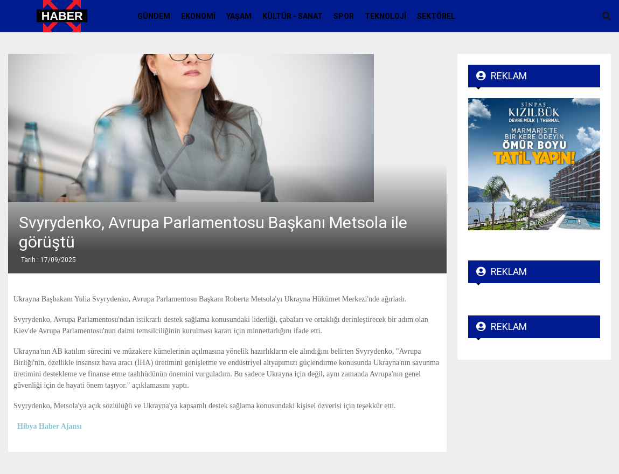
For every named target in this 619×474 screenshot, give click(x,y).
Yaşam (239, 16)
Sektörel (436, 16)
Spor (343, 16)
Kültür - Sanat (292, 16)
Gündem (153, 16)
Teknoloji (385, 16)
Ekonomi (198, 16)
